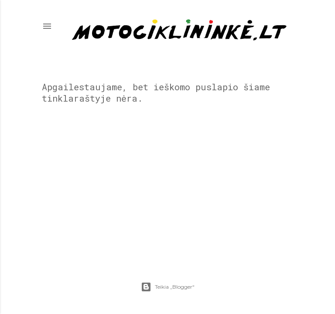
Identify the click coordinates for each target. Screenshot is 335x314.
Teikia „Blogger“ (168, 287)
